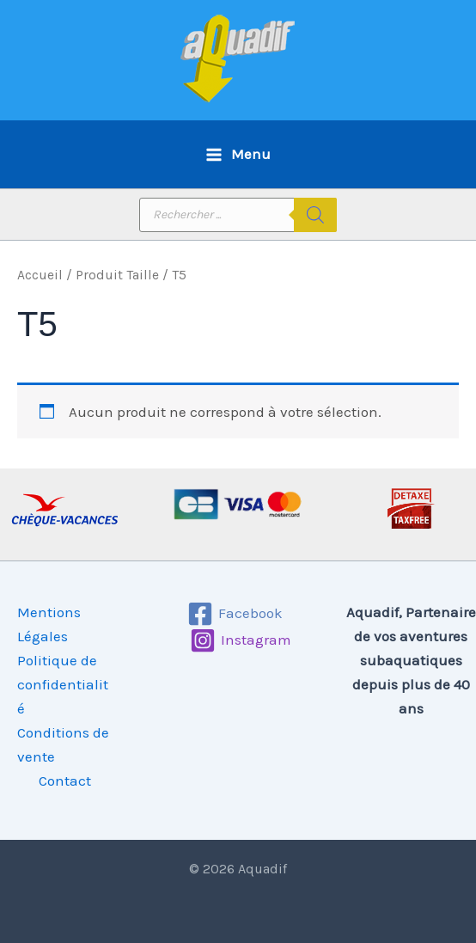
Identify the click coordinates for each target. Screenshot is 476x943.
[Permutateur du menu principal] (237, 154)
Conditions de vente (63, 744)
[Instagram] (240, 640)
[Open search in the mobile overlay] (238, 215)
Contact (65, 780)
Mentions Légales (49, 624)
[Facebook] (236, 614)
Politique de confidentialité (62, 684)
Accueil (40, 275)
